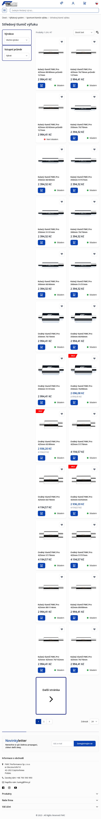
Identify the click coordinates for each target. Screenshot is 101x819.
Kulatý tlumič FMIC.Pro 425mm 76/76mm (81, 658)
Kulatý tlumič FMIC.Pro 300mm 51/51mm (81, 283)
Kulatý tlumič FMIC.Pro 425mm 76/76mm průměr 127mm (82, 72)
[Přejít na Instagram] (9, 787)
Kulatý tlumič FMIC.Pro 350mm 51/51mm (48, 230)
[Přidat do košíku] (41, 85)
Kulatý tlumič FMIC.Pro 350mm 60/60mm (48, 178)
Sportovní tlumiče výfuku (36, 17)
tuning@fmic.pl (23, 782)
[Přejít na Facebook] (3, 787)
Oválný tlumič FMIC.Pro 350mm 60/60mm (81, 335)
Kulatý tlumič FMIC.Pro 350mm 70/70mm (81, 126)
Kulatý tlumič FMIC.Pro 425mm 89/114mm (48, 605)
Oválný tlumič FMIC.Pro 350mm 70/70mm (49, 335)
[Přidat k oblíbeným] (61, 41)
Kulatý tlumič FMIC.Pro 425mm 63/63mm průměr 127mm (50, 127)
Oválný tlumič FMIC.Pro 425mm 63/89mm (49, 442)
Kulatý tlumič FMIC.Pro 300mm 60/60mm (48, 283)
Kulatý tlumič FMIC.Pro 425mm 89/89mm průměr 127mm (50, 72)
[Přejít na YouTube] (15, 787)
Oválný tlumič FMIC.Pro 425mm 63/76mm (49, 498)
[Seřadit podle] (84, 32)
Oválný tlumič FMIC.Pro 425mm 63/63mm (81, 498)
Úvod (4, 17)
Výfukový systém (16, 17)
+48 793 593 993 (24, 777)
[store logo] (9, 3)
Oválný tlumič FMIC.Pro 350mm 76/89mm (81, 387)
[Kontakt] (61, 2)
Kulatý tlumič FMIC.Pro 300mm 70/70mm (81, 230)
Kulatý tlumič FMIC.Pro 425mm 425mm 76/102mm (51, 658)
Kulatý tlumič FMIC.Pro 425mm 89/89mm (81, 605)
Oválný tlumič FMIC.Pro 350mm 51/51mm (49, 387)
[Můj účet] (73, 3)
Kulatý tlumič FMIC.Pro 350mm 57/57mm (81, 178)
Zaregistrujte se (84, 743)
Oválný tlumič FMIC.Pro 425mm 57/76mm (81, 442)
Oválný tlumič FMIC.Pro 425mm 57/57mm (81, 553)
